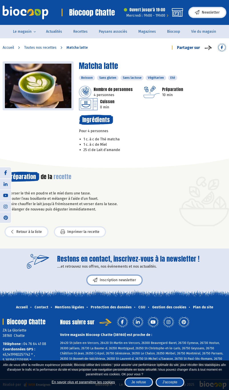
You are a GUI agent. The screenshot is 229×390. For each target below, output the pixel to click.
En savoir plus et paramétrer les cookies (83, 382)
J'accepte (170, 382)
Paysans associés (113, 31)
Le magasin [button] (22, 31)
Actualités (54, 31)
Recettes (80, 31)
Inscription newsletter (114, 280)
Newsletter (207, 12)
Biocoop (173, 31)
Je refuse (138, 382)
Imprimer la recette (79, 232)
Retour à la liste (26, 232)
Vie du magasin (203, 31)
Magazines (147, 31)
